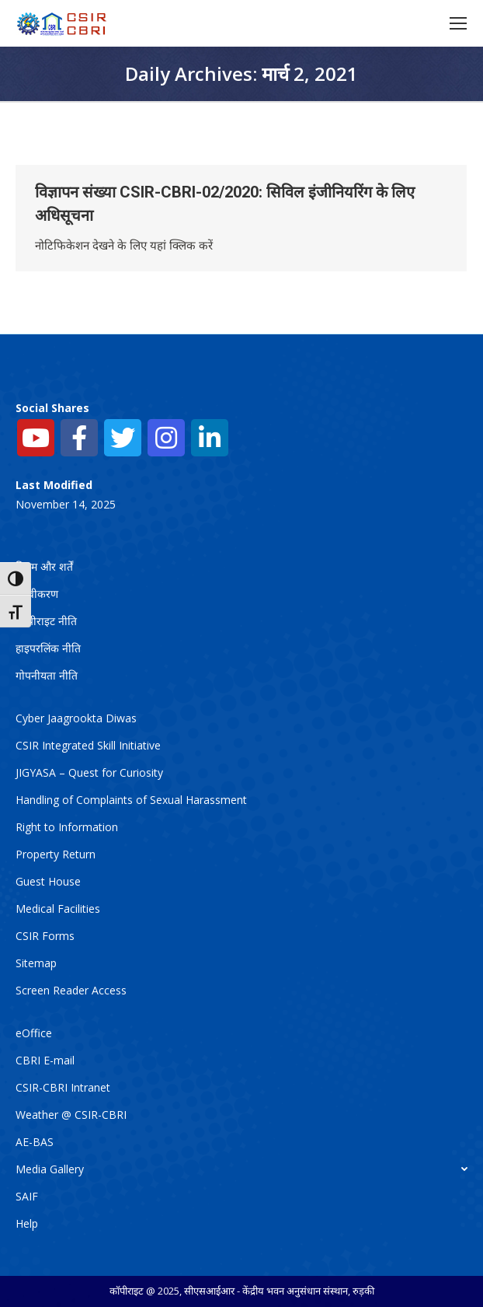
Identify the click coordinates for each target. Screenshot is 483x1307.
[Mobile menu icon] (458, 23)
